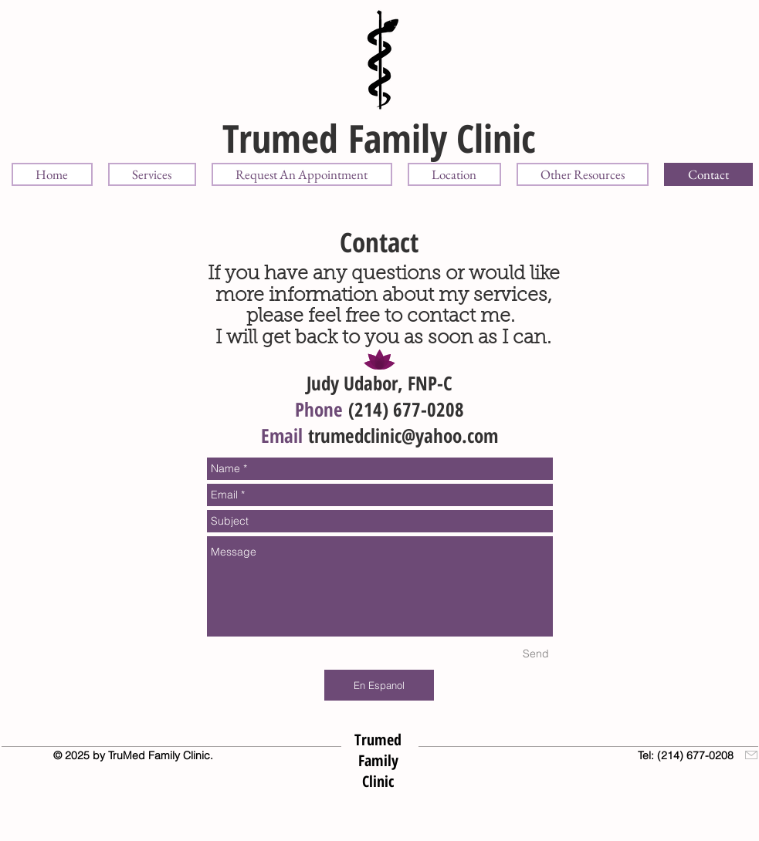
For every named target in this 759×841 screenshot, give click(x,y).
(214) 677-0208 (406, 409)
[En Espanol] (379, 685)
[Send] (536, 654)
